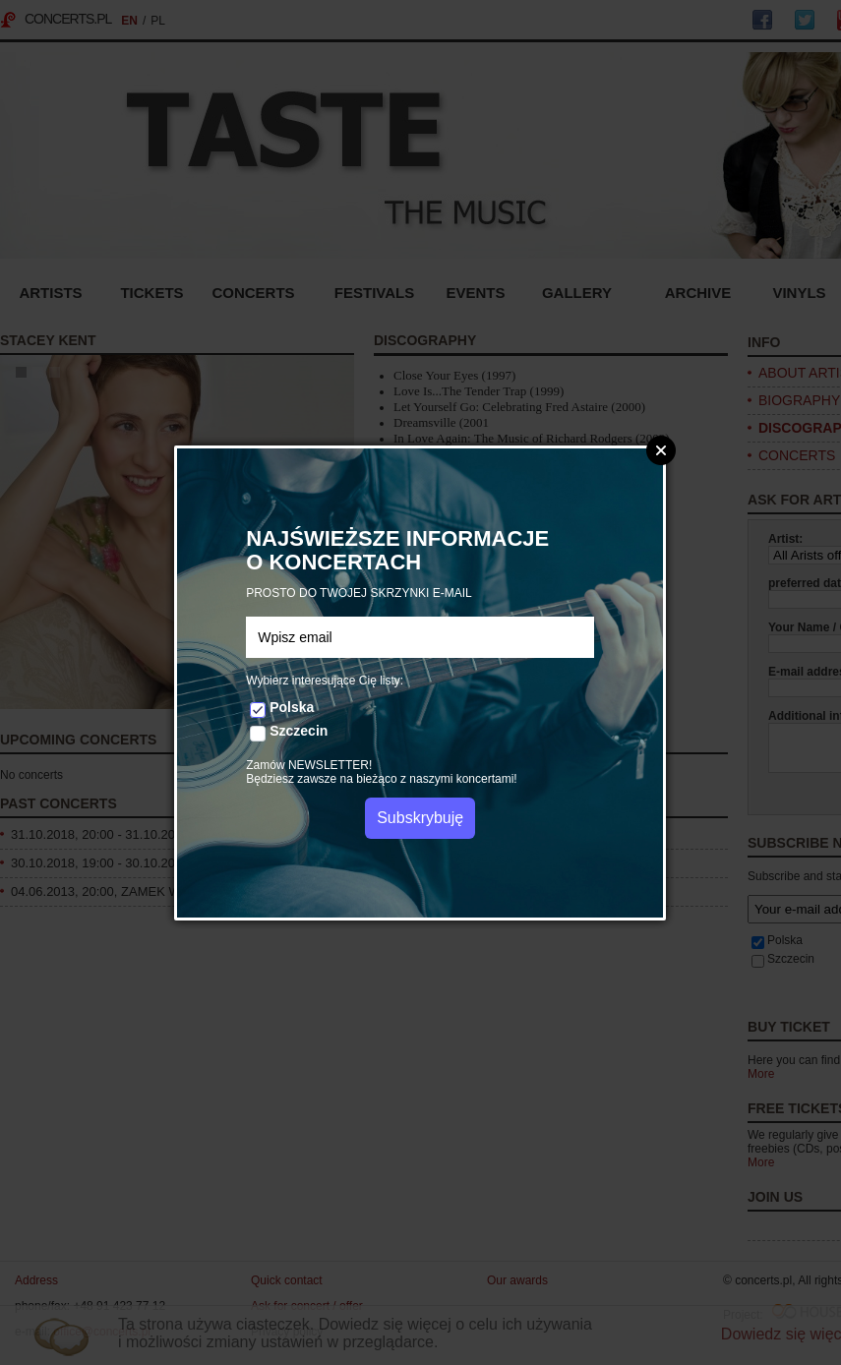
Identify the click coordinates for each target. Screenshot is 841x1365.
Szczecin (299, 731)
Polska (292, 707)
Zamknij (661, 450)
